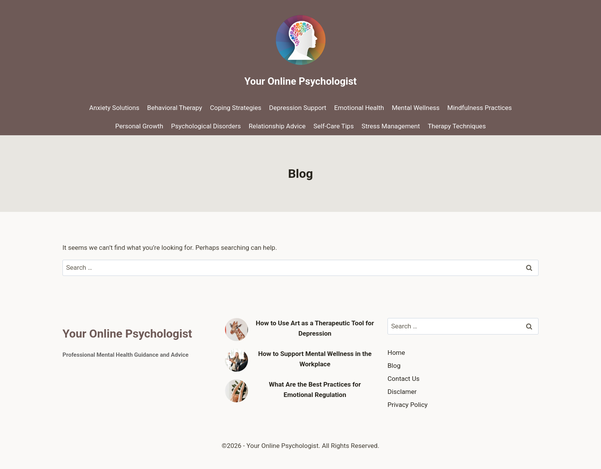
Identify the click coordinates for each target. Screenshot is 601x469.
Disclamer (402, 391)
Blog (394, 365)
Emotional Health (359, 108)
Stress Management (390, 126)
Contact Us (403, 378)
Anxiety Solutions (114, 108)
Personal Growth (139, 126)
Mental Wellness (415, 108)
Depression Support (297, 108)
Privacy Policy (408, 404)
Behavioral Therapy (174, 108)
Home (396, 352)
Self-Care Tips (334, 126)
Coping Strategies (235, 108)
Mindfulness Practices (479, 108)
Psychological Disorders (206, 126)
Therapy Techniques (457, 126)
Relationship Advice (277, 126)
